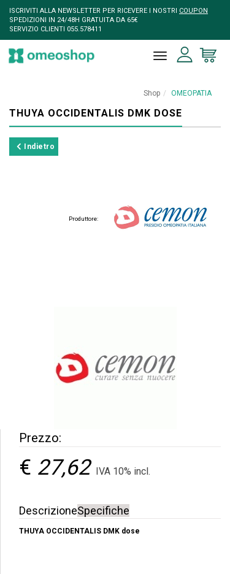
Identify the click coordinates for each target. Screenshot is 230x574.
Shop (152, 93)
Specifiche (103, 510)
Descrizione (48, 510)
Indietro (36, 146)
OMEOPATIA (191, 93)
